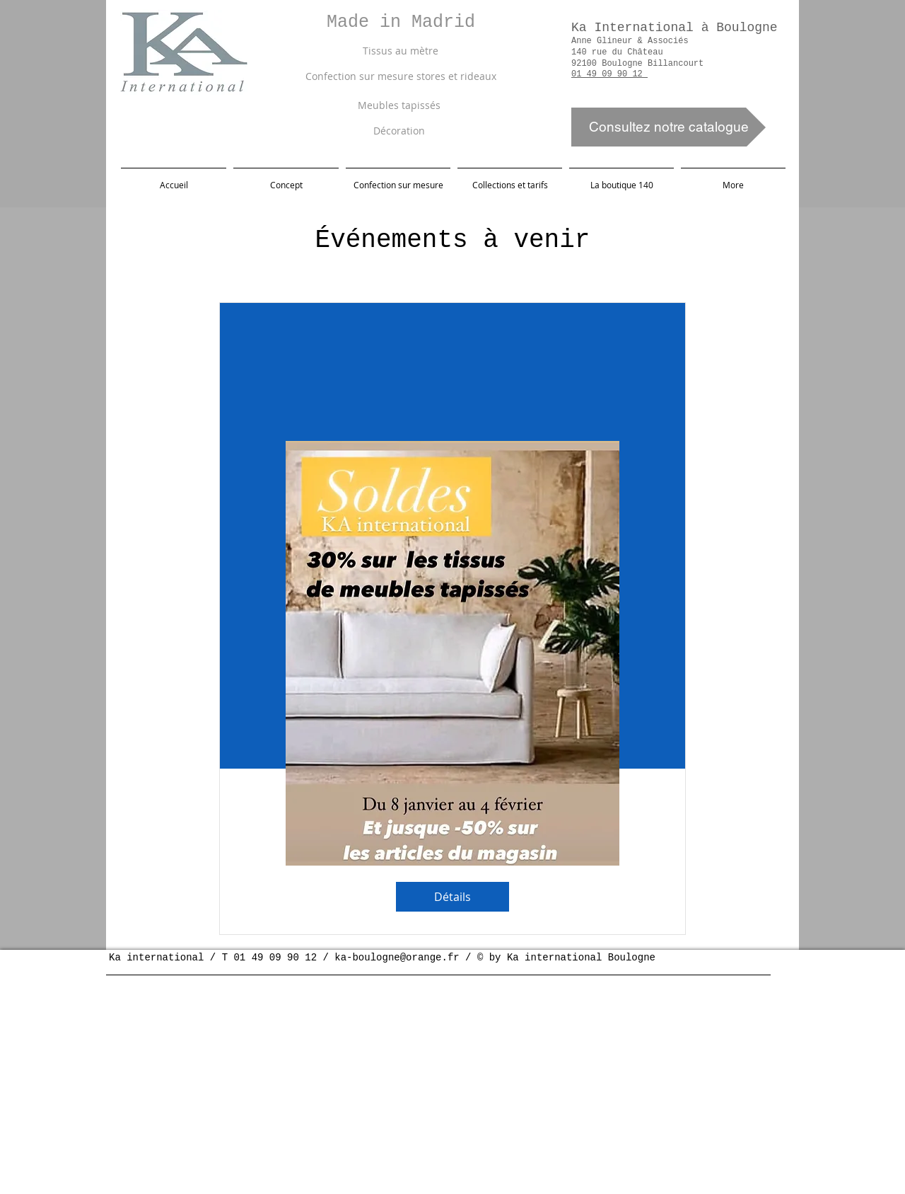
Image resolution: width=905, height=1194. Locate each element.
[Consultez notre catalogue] (668, 127)
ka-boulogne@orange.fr (396, 957)
